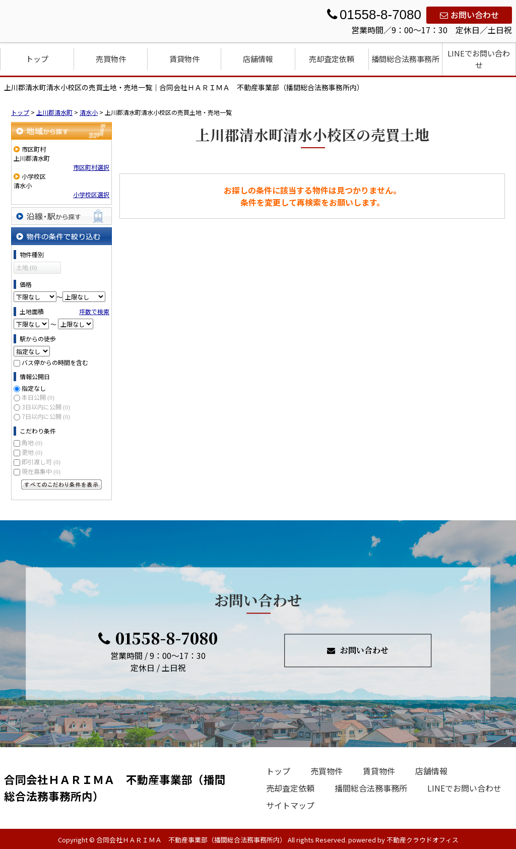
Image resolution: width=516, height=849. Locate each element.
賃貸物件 (184, 58)
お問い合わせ (469, 15)
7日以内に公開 (46, 416)
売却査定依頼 (331, 58)
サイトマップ (290, 805)
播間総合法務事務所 (405, 58)
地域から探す (61, 131)
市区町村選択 (91, 167)
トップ (37, 58)
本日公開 (38, 397)
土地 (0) (26, 267)
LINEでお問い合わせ (478, 59)
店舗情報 (258, 58)
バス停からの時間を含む (55, 362)
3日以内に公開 (46, 406)
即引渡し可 (41, 461)
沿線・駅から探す (61, 216)
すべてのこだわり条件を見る (61, 484)
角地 (32, 442)
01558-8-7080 (158, 638)
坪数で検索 (94, 311)
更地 (32, 452)
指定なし (34, 388)
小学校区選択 (91, 194)
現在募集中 (41, 471)
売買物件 (111, 58)
